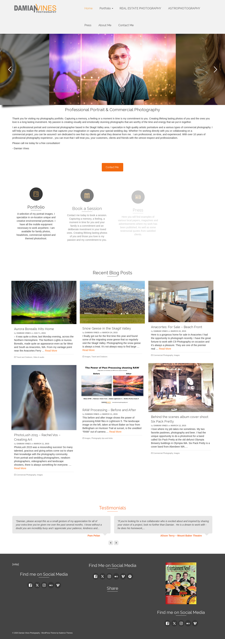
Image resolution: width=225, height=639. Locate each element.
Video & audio (38, 357)
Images (88, 357)
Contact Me (112, 167)
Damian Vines (24, 333)
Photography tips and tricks (102, 438)
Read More (51, 350)
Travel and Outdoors (24, 357)
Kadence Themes (66, 633)
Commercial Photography (163, 355)
